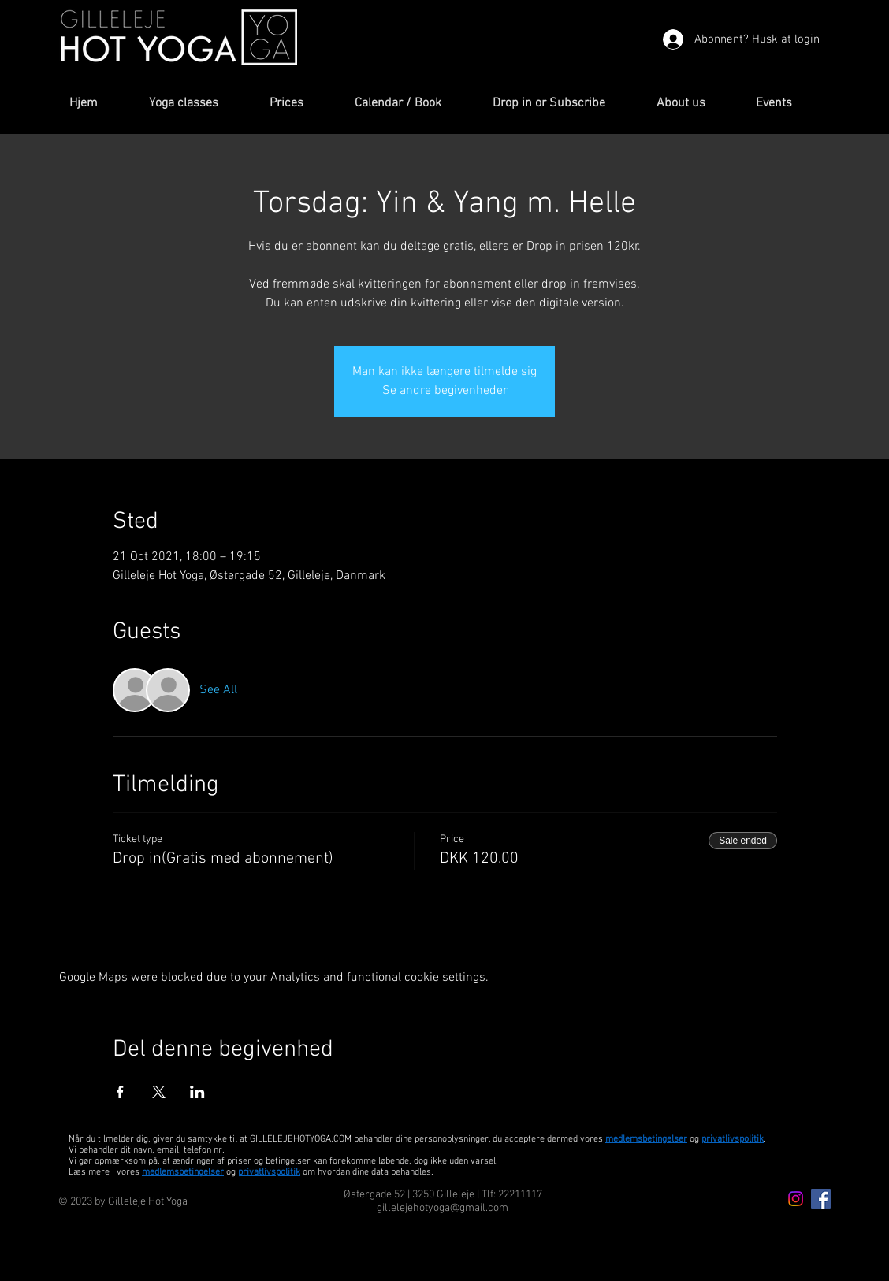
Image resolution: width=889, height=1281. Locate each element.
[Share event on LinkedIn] (197, 1092)
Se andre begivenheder (445, 391)
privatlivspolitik (269, 1172)
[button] (197, 103)
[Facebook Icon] (821, 1199)
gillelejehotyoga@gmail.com (442, 1208)
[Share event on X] (158, 1092)
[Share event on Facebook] (120, 1092)
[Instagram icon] (795, 1199)
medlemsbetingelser (646, 1139)
